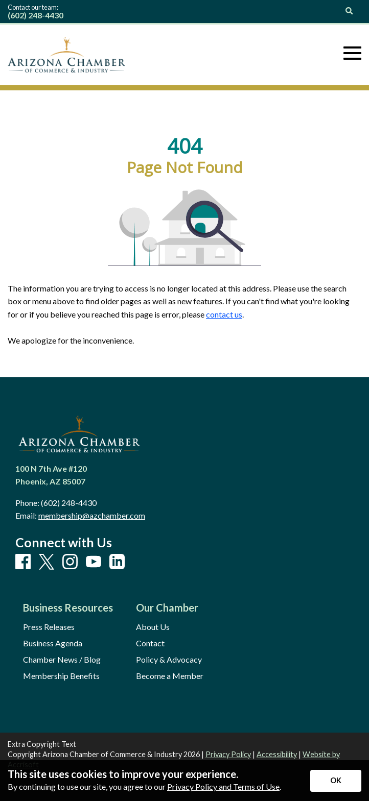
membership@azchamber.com (91, 515)
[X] (46, 562)
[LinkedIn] (117, 562)
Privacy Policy (228, 754)
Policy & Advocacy (169, 660)
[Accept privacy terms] (335, 781)
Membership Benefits (61, 676)
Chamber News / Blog (62, 660)
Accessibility (277, 754)
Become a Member (169, 676)
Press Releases (49, 627)
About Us (153, 627)
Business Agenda (52, 643)
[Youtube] (93, 562)
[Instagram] (70, 562)
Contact (150, 643)
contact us (224, 314)
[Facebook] (23, 562)
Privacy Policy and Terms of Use (223, 786)
